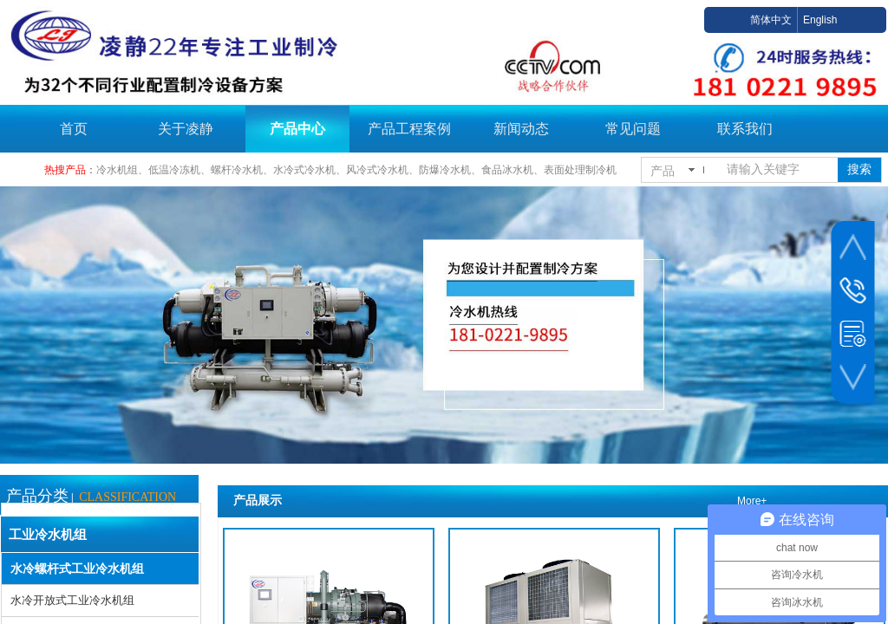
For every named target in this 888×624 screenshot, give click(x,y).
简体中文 (771, 20)
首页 (74, 128)
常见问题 (633, 128)
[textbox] (779, 170)
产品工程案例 (409, 128)
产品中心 (297, 128)
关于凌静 (185, 128)
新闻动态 (521, 128)
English (820, 20)
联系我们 (745, 128)
